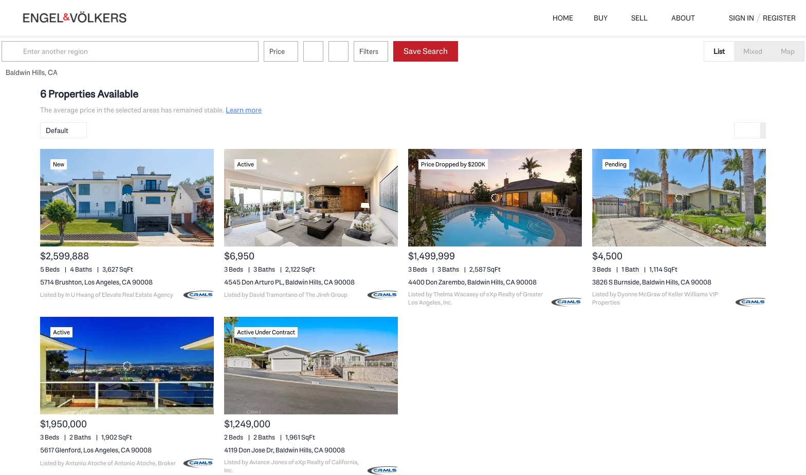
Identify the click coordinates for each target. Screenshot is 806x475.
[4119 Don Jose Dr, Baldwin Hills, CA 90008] (311, 365)
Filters (407, 51)
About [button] (683, 18)
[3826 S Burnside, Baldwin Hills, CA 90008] (679, 197)
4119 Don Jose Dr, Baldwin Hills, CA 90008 (284, 450)
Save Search (464, 51)
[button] (52, 51)
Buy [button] (601, 18)
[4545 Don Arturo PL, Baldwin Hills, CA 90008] (311, 197)
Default (57, 130)
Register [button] (779, 18)
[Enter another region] (173, 51)
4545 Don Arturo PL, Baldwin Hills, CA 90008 (289, 282)
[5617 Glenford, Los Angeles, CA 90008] (127, 365)
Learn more (244, 110)
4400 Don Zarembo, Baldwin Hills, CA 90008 (472, 282)
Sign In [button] (741, 18)
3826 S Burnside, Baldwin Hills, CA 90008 (651, 282)
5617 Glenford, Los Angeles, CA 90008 (96, 450)
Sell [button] (639, 18)
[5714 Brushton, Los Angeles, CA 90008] (127, 197)
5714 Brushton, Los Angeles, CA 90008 (96, 282)
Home (563, 18)
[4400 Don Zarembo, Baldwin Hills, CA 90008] (495, 197)
